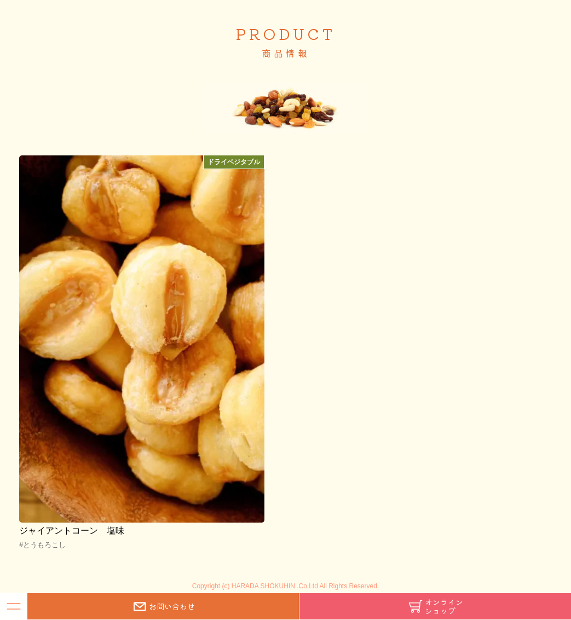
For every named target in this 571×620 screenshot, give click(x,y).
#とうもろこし (42, 545)
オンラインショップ (435, 606)
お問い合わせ (163, 606)
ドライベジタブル (233, 162)
